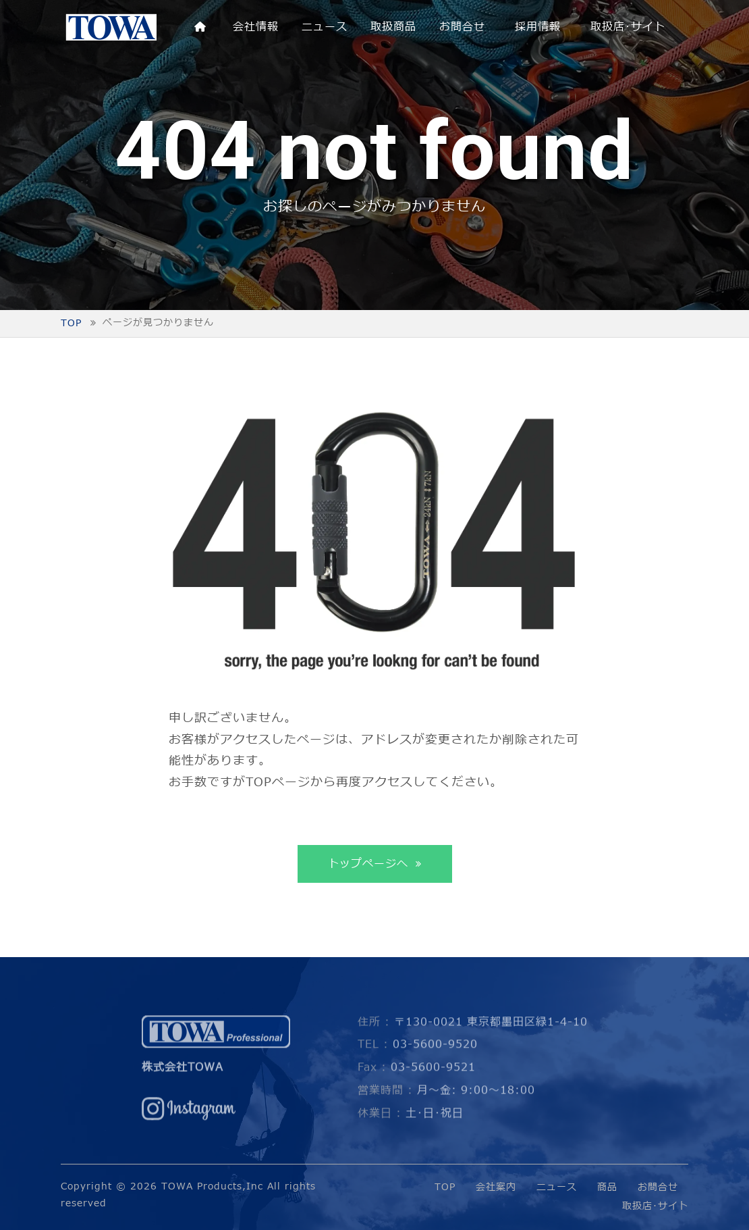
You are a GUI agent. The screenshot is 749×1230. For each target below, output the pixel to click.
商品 (607, 1187)
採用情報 (538, 27)
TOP (445, 1187)
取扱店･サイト (627, 27)
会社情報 (256, 27)
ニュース (325, 27)
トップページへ (370, 864)
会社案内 (496, 1187)
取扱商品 (393, 27)
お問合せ (462, 27)
